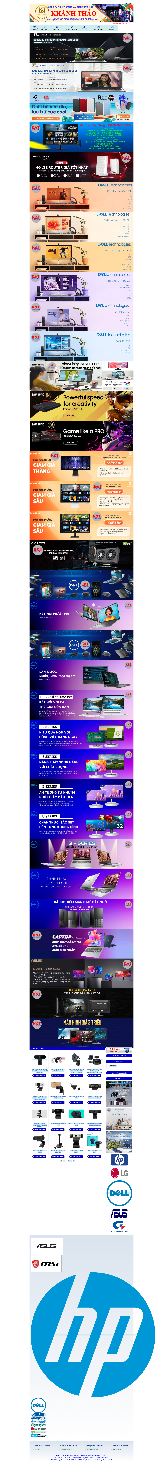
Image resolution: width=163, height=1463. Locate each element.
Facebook (113, 1066)
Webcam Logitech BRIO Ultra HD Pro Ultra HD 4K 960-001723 (40, 1071)
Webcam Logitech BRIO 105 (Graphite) (58, 1097)
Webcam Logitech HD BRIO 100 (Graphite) (58, 1070)
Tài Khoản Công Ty (66, 1449)
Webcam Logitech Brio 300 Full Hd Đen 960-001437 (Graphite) (76, 1071)
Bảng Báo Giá (117, 1449)
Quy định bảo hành (92, 1449)
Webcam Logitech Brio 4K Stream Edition (94, 1124)
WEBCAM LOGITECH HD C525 (76, 1124)
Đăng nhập (128, 3)
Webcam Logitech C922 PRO (58, 1124)
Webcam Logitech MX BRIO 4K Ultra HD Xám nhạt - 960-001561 (39, 1098)
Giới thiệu (37, 1449)
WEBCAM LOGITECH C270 (95, 1151)
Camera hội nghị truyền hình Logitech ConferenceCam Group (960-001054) (94, 1072)
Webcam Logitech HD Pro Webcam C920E (95, 1097)
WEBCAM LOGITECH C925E (40, 1151)
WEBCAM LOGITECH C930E (76, 1151)
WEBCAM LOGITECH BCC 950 (58, 1151)
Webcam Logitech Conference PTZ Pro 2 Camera (40, 1125)
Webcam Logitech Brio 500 (76, 1097)
